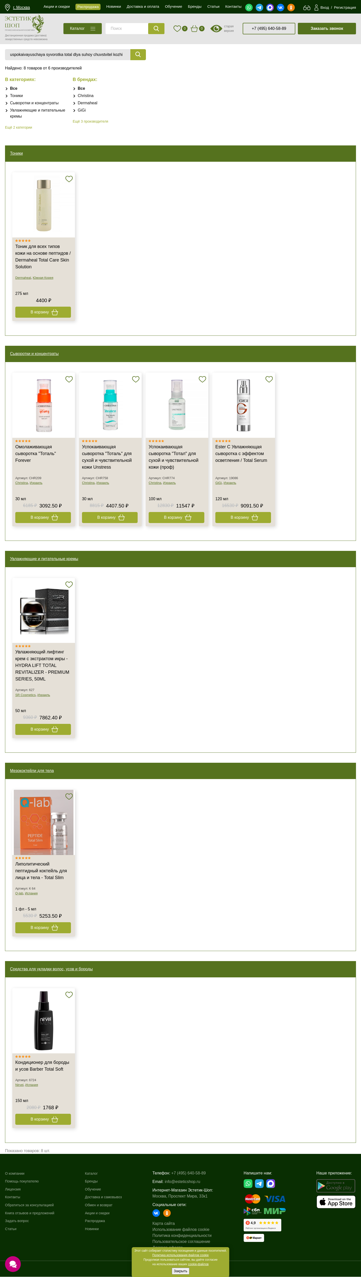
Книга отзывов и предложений (33, 1213)
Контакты (13, 1197)
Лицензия (14, 1189)
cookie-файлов (198, 1264)
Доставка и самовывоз (110, 1197)
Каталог (96, 1173)
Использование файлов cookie (186, 1230)
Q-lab (19, 893)
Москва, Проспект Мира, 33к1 (186, 1196)
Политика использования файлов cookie (180, 1255)
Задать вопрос (18, 1221)
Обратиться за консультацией (33, 1205)
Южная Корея (43, 278)
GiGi (82, 110)
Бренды (96, 1181)
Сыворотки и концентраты (34, 103)
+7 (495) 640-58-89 (269, 28)
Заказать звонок (327, 28)
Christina (86, 96)
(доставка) (40, 35)
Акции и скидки (103, 1213)
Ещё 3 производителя (90, 121)
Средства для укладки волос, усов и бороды (51, 969)
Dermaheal (87, 103)
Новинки (97, 1229)
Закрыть (180, 1271)
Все (13, 88)
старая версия (229, 29)
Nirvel (19, 1085)
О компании (16, 1173)
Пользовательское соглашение (187, 1242)
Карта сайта (169, 1224)
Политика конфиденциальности (188, 1236)
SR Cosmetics (25, 695)
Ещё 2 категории (18, 127)
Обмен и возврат (104, 1205)
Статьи (11, 1229)
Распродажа (100, 1221)
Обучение (98, 1189)
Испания (31, 893)
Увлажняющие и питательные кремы (44, 559)
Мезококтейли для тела (32, 771)
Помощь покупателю (24, 1181)
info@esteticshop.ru (188, 1182)
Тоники (16, 96)
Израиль (36, 483)
